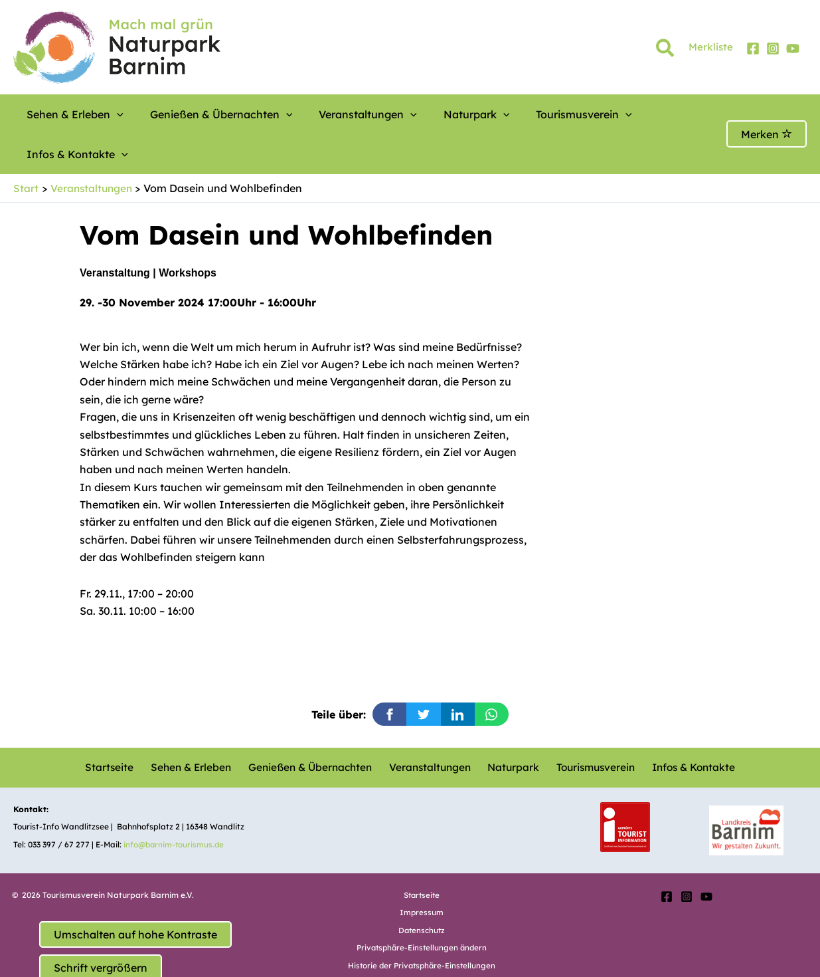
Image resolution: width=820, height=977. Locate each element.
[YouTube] (792, 48)
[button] (665, 50)
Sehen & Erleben (68, 114)
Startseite (116, 727)
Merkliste (711, 47)
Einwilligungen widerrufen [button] (421, 943)
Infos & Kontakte (620, 114)
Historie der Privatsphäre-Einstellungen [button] (421, 925)
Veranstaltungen (328, 114)
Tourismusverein (511, 114)
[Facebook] (753, 48)
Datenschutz (422, 890)
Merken (766, 114)
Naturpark (420, 114)
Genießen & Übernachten (198, 114)
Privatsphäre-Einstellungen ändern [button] (421, 908)
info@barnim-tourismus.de (175, 804)
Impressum (422, 872)
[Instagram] (772, 48)
